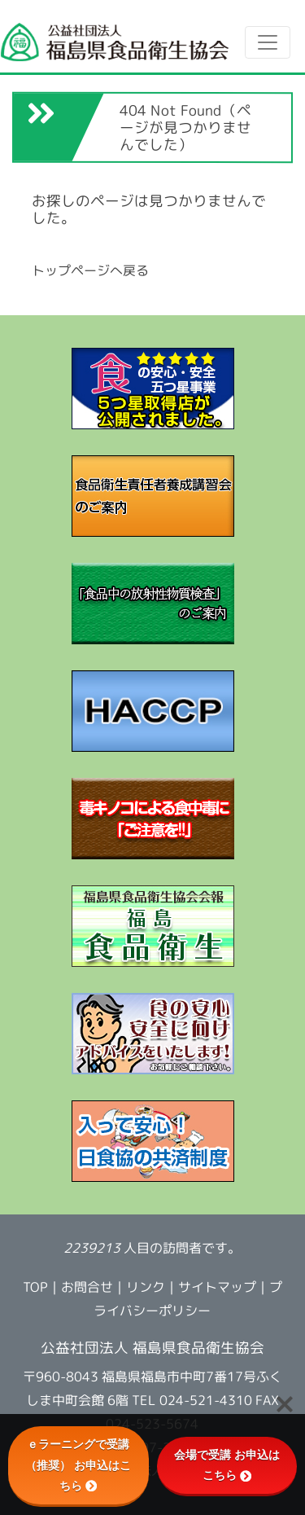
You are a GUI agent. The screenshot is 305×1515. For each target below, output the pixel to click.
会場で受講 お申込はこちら (227, 1464)
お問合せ (87, 1287)
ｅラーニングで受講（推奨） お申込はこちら (78, 1464)
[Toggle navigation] (267, 42)
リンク (145, 1288)
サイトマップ (217, 1288)
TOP (35, 1287)
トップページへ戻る (90, 270)
